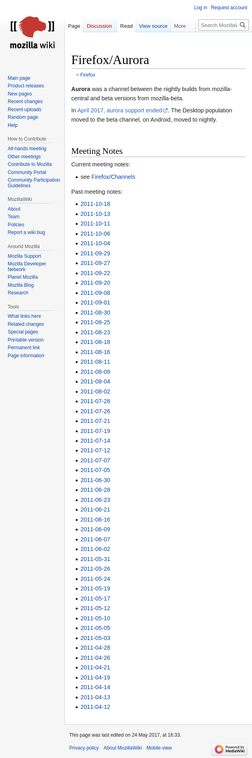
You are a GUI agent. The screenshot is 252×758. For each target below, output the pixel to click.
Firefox (88, 75)
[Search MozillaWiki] (223, 25)
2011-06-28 (95, 490)
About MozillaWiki (122, 748)
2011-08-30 (95, 312)
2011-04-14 (95, 687)
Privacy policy (84, 748)
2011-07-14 (95, 440)
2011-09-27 (95, 263)
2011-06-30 (95, 480)
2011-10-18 (95, 204)
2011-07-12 (95, 450)
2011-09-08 (95, 293)
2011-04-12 (95, 707)
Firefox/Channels (113, 177)
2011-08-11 (95, 361)
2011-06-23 (95, 500)
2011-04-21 (95, 667)
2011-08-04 (95, 381)
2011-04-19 (95, 677)
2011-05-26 (95, 568)
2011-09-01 (95, 302)
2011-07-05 (95, 470)
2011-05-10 (95, 618)
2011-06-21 (95, 509)
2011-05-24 (95, 579)
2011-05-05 (95, 628)
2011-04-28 (95, 647)
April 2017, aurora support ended (119, 110)
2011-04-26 (95, 657)
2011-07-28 (95, 401)
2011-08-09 (95, 372)
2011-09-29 (95, 253)
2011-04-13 (95, 697)
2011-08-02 (95, 391)
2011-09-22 (95, 273)
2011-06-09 (95, 529)
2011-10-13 (95, 214)
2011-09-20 (95, 283)
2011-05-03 (95, 638)
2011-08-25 (95, 322)
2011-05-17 (95, 598)
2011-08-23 (95, 332)
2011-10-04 (95, 243)
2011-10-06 (95, 233)
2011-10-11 (95, 223)
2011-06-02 (95, 549)
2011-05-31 (95, 559)
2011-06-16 (95, 519)
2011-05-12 (95, 608)
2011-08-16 (95, 352)
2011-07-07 (95, 460)
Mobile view (159, 748)
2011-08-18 (95, 342)
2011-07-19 (95, 431)
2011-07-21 (95, 421)
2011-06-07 (95, 539)
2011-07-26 (95, 411)
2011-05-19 (95, 588)
